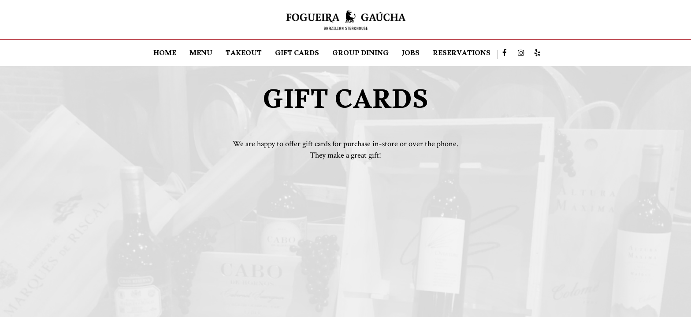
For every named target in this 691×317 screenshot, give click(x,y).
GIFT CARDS (297, 54)
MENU (200, 54)
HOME (164, 54)
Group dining (360, 54)
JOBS (411, 54)
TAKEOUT (244, 54)
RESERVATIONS (461, 54)
